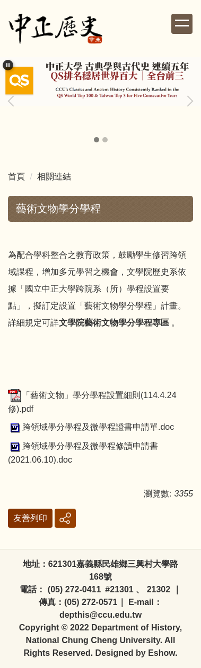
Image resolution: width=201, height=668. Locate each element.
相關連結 (54, 176)
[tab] (96, 139)
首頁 (16, 176)
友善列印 (30, 517)
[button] (8, 65)
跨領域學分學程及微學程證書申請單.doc (91, 426)
